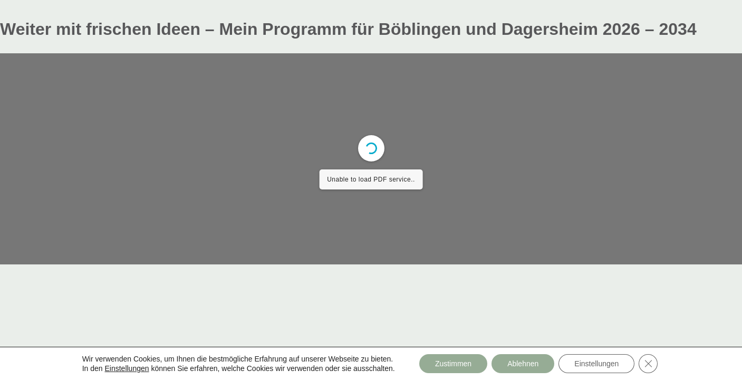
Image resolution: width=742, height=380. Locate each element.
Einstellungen (126, 368)
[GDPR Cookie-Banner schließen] (648, 363)
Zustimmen (453, 363)
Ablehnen (522, 363)
